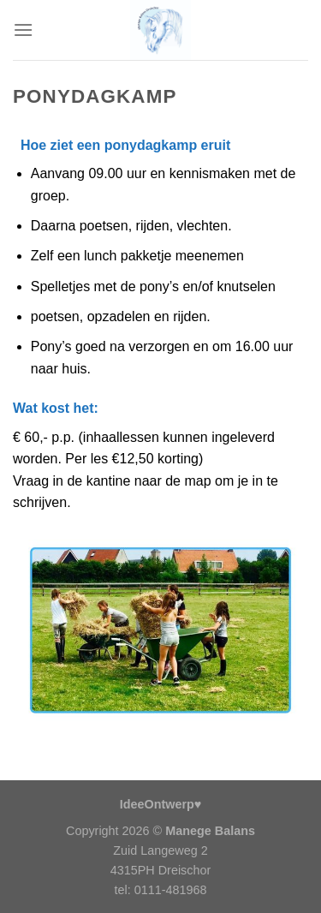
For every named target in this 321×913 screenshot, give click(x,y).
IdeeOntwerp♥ (161, 804)
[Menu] (23, 30)
